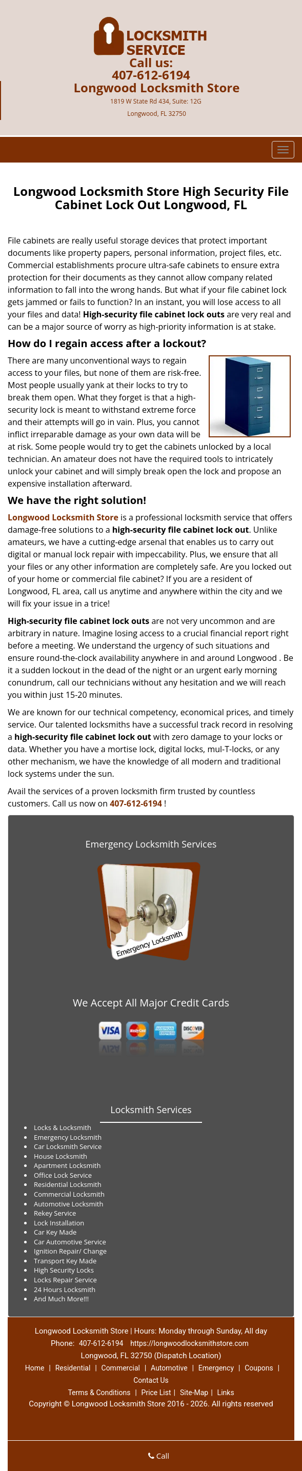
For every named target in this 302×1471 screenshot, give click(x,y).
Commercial (121, 1368)
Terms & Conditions (99, 1392)
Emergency (216, 1368)
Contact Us (151, 1380)
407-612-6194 (151, 74)
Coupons (259, 1368)
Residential (73, 1368)
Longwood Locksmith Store (63, 517)
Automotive (169, 1368)
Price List (156, 1392)
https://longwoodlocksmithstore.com (189, 1343)
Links (225, 1392)
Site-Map (194, 1392)
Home (35, 1368)
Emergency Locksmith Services (151, 844)
